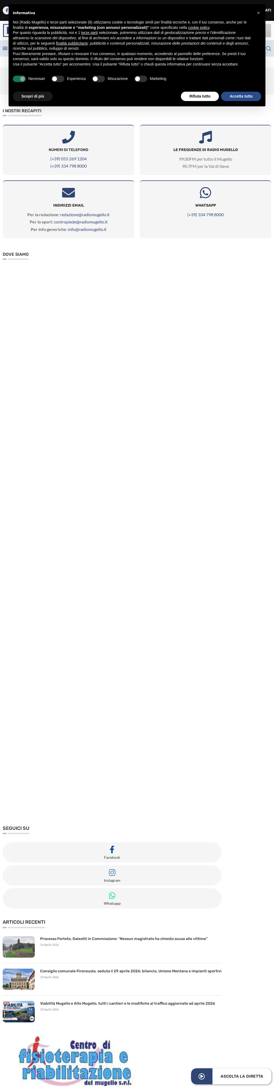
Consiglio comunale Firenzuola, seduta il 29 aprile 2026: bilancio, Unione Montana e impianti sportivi (131, 971)
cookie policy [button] (198, 27)
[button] (258, 13)
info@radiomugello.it (87, 229)
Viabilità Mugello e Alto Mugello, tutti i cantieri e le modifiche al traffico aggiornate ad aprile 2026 (127, 1003)
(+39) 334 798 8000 (68, 165)
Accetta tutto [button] (241, 96)
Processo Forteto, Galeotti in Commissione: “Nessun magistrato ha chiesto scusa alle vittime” (124, 939)
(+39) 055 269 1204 (68, 158)
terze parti (89, 32)
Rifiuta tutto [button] (200, 96)
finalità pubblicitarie (72, 43)
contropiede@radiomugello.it (81, 221)
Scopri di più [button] (32, 96)
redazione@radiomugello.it (85, 214)
